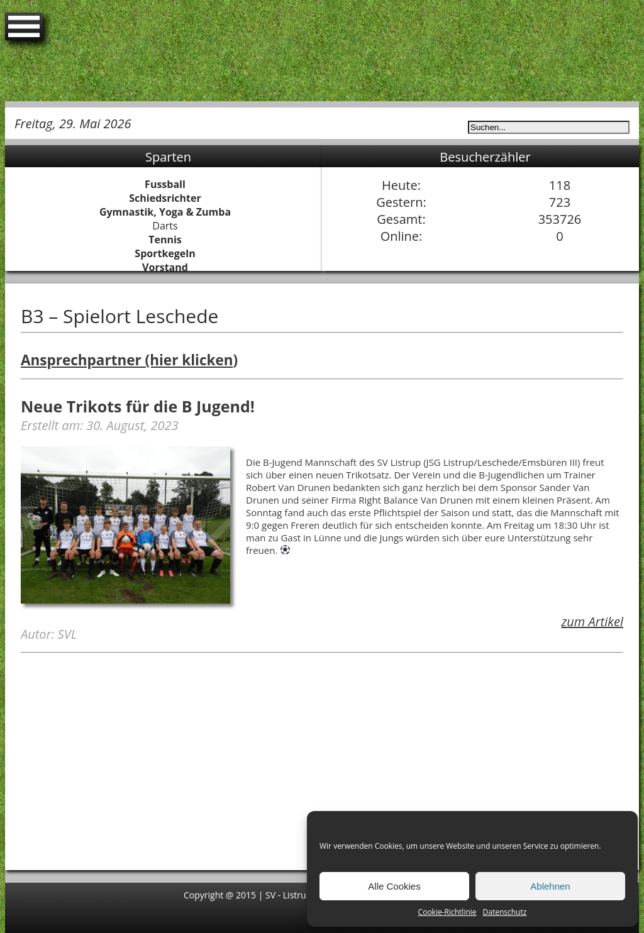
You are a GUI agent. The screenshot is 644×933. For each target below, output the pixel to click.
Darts (164, 226)
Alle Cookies (394, 886)
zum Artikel (592, 621)
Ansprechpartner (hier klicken (127, 360)
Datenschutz (505, 912)
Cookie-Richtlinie (447, 912)
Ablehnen (550, 886)
